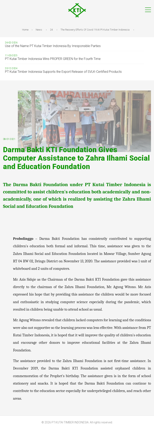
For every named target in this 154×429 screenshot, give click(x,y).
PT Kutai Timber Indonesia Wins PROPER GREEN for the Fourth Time (53, 59)
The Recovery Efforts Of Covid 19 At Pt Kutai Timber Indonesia (95, 29)
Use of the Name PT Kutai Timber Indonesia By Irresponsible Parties (53, 46)
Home (26, 29)
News (39, 29)
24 (52, 29)
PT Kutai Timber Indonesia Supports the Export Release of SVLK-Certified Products (63, 72)
